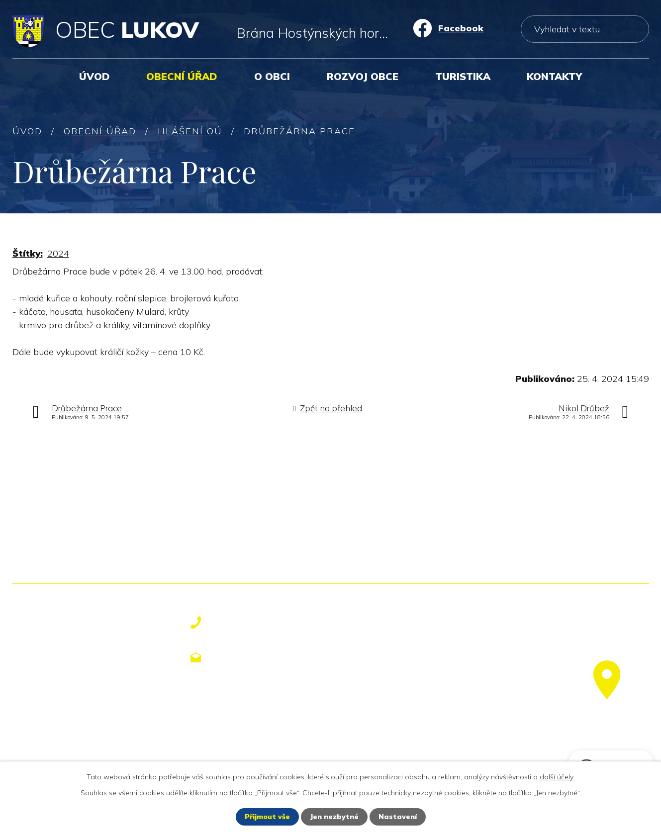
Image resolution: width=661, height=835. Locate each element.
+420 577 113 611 (261, 622)
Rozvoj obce (362, 76)
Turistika (462, 76)
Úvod (94, 76)
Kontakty (554, 76)
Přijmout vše (267, 816)
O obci (272, 76)
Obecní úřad (181, 76)
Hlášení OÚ (190, 131)
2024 (58, 253)
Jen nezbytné (334, 816)
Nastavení (397, 816)
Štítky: (27, 253)
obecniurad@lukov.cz (270, 656)
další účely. (557, 776)
